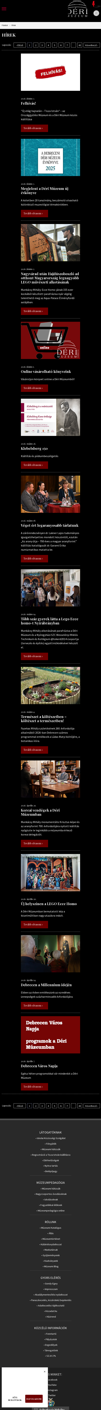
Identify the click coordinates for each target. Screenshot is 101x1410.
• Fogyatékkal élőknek (50, 1205)
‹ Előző (19, 45)
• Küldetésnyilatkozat (50, 1244)
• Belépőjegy (50, 1171)
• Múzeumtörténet (50, 1238)
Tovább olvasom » (33, 128)
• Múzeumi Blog (51, 1266)
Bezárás (43, 1372)
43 (80, 45)
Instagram (52, 1390)
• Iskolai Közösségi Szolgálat (50, 1138)
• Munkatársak (50, 1249)
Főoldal (5, 25)
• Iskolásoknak (50, 1199)
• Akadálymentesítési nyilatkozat (50, 1294)
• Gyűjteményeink (50, 1255)
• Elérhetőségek (50, 1160)
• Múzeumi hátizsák (50, 1149)
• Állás (50, 1233)
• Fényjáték (50, 1143)
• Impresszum (50, 1289)
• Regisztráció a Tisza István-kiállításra (50, 1154)
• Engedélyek (50, 1344)
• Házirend (50, 1316)
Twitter (52, 1395)
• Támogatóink (50, 1350)
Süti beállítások (15, 1398)
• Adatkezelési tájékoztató (50, 1305)
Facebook (52, 1379)
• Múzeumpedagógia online (50, 1210)
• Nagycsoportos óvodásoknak (50, 1194)
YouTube (52, 1384)
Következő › (91, 45)
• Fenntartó (50, 1333)
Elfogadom (33, 1398)
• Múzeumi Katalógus (50, 1227)
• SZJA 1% (50, 1355)
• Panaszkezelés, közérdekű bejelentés (50, 1300)
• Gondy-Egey (51, 1283)
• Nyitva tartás (50, 1165)
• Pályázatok (50, 1339)
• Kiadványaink (50, 1260)
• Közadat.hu (50, 1311)
